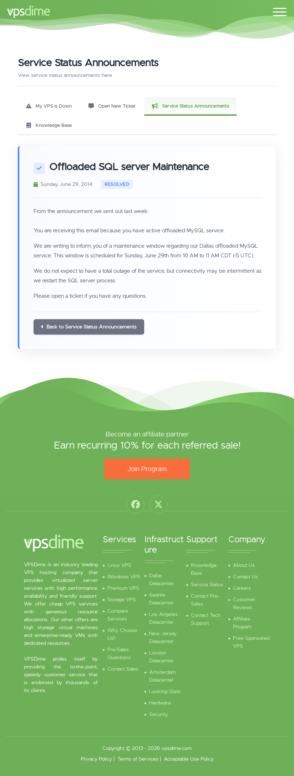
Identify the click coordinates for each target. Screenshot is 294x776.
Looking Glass (165, 691)
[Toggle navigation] (280, 10)
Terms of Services (137, 759)
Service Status (207, 584)
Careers (242, 588)
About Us (244, 565)
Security (158, 714)
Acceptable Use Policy (189, 759)
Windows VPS (123, 576)
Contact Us (245, 576)
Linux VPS (119, 565)
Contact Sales (122, 669)
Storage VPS (121, 599)
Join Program (147, 469)
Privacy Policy (96, 759)
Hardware (160, 703)
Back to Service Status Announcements (89, 326)
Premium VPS (123, 588)
